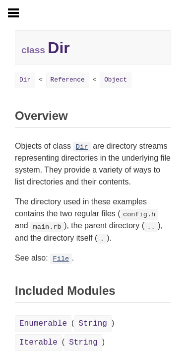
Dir (25, 80)
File (61, 259)
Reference (68, 80)
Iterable (38, 342)
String (92, 323)
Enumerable (43, 323)
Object (115, 80)
